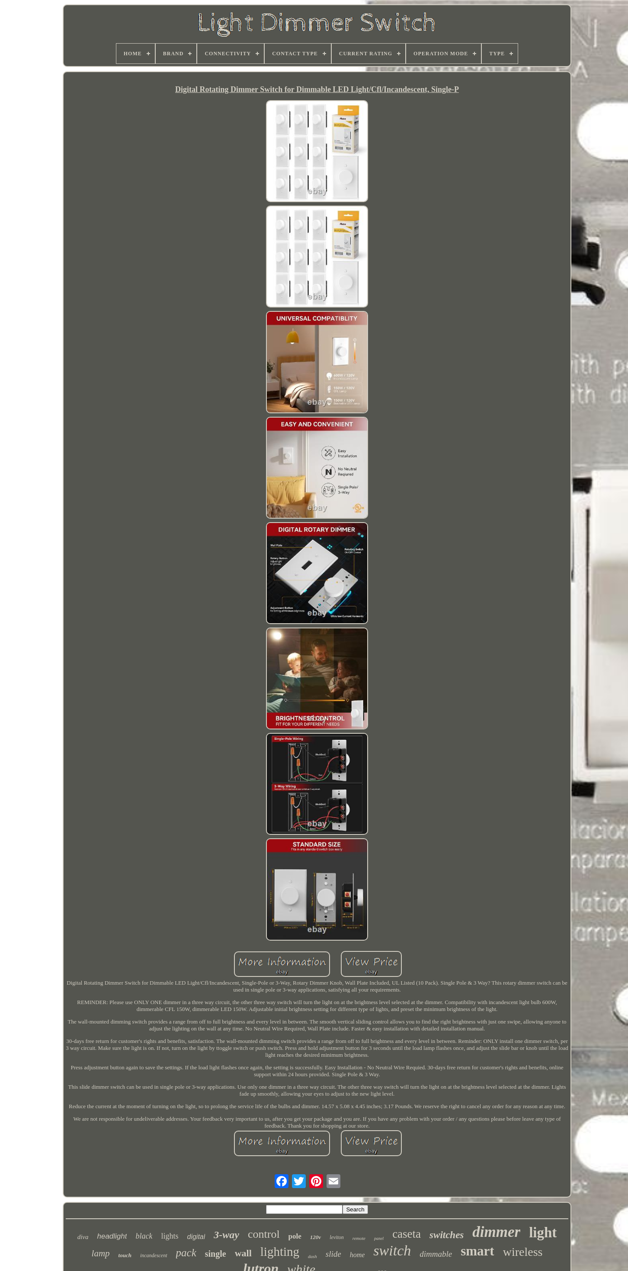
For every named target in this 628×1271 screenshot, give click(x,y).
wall (243, 1253)
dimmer (496, 1231)
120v (315, 1237)
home (357, 1254)
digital (196, 1236)
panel (379, 1238)
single (215, 1253)
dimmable (436, 1253)
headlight (112, 1236)
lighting (279, 1251)
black (143, 1236)
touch (125, 1255)
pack (186, 1252)
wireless (523, 1251)
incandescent (153, 1255)
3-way (226, 1234)
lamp (101, 1253)
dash (312, 1256)
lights (169, 1236)
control (264, 1234)
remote (358, 1238)
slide (333, 1253)
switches (446, 1235)
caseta (406, 1233)
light (543, 1232)
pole (294, 1236)
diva (83, 1236)
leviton (337, 1237)
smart (477, 1250)
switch (392, 1250)
